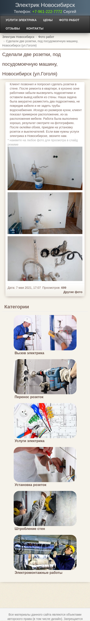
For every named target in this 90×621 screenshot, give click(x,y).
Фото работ (69, 20)
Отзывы (13, 28)
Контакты (34, 28)
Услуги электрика (21, 20)
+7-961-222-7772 (47, 11)
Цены (47, 20)
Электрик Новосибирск (45, 5)
